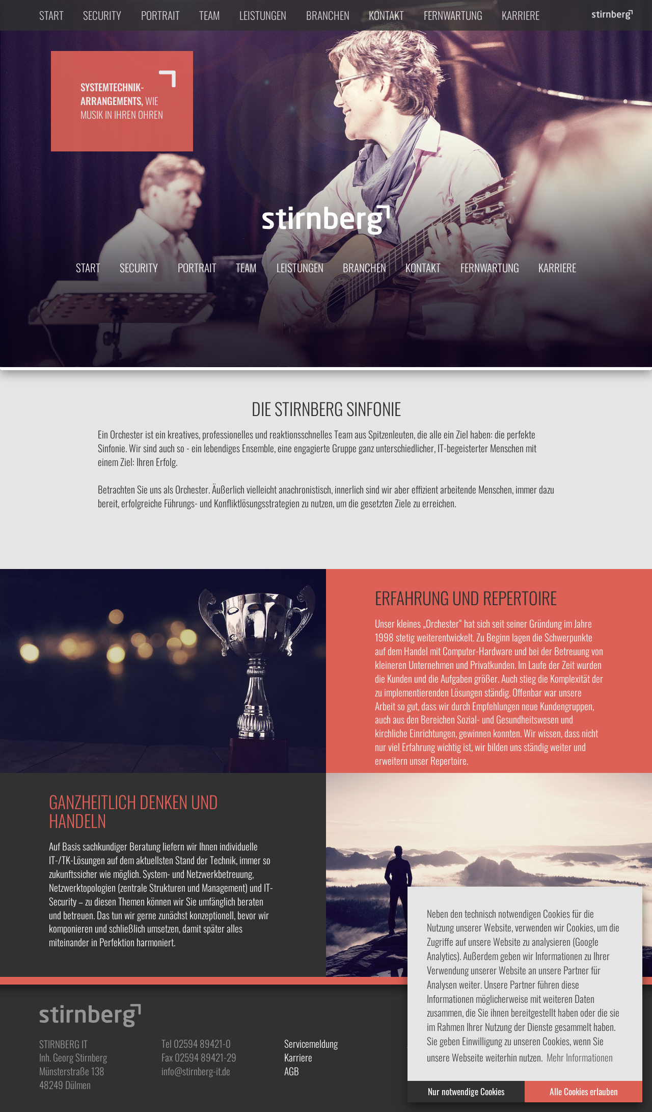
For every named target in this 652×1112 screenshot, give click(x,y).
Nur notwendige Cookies (466, 1091)
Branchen (327, 15)
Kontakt (386, 15)
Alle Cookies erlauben (584, 1091)
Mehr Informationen (580, 1057)
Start (51, 15)
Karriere (520, 15)
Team (209, 15)
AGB (291, 1071)
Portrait (160, 15)
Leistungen (262, 15)
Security (102, 15)
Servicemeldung (311, 1043)
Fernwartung (453, 15)
